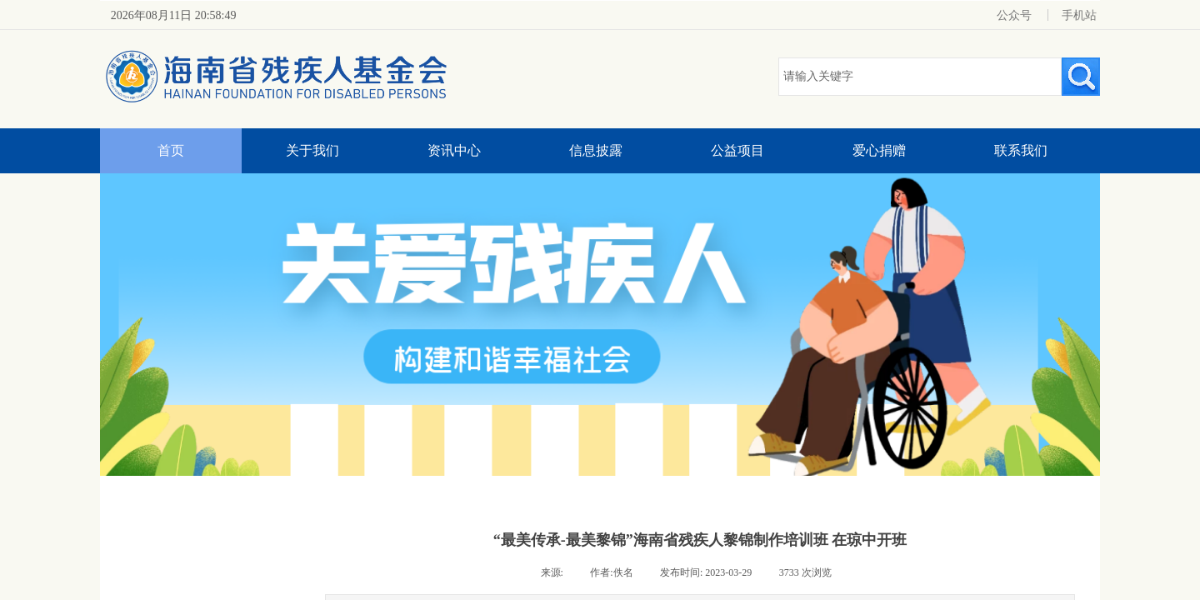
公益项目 (737, 150)
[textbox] (920, 77)
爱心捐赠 (879, 150)
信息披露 (595, 150)
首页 (171, 150)
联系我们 (1021, 150)
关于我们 (312, 150)
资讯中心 (454, 150)
